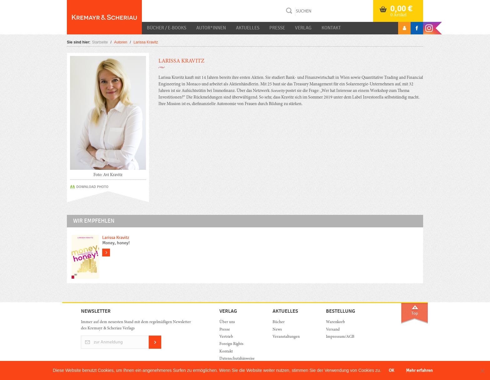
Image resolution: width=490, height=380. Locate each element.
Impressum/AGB (340, 337)
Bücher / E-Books (166, 28)
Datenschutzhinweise (237, 359)
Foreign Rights (231, 344)
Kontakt (331, 28)
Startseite (100, 42)
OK (391, 370)
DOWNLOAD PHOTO (92, 187)
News (277, 330)
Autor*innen (211, 28)
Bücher (278, 322)
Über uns (227, 322)
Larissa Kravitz (115, 237)
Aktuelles (247, 28)
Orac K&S (104, 17)
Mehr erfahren (419, 370)
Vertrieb (226, 337)
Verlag (303, 28)
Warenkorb (335, 322)
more (106, 252)
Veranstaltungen (286, 337)
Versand (333, 330)
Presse (277, 28)
